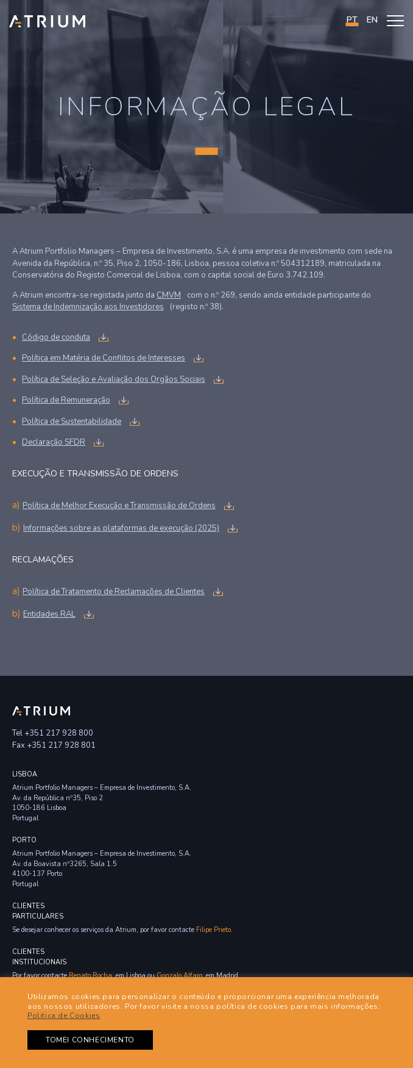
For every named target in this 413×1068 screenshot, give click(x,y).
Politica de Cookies (63, 1015)
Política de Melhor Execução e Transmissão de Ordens (119, 505)
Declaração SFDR (53, 442)
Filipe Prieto (213, 929)
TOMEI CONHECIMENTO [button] (90, 1040)
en (372, 20)
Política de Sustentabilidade (71, 421)
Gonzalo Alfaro (179, 975)
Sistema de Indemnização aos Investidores (88, 306)
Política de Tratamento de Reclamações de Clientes (114, 591)
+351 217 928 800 (58, 733)
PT (352, 20)
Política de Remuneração (66, 400)
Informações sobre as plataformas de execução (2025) (121, 528)
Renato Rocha (90, 975)
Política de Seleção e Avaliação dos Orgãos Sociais (113, 379)
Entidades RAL (49, 614)
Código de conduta (56, 337)
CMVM (169, 295)
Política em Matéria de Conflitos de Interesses (103, 358)
